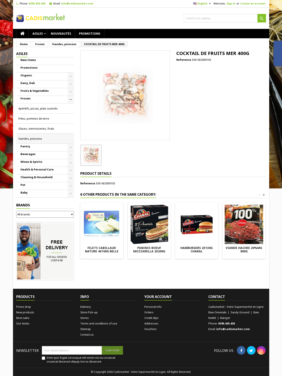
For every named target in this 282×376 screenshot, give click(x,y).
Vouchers (150, 329)
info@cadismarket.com (77, 3)
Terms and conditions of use (98, 323)
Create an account (253, 3)
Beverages (27, 154)
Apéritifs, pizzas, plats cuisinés (38, 108)
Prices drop (23, 307)
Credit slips (151, 318)
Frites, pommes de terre (33, 118)
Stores (84, 318)
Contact (216, 296)
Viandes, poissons (30, 139)
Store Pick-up (89, 312)
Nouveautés (61, 33)
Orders (148, 312)
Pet (22, 185)
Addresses (151, 323)
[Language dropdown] (202, 3)
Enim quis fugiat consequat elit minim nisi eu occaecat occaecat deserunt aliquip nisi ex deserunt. (81, 359)
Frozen (25, 98)
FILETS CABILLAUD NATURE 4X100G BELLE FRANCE (101, 251)
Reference (183, 60)
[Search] (225, 18)
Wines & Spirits (31, 162)
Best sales (22, 318)
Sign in (230, 3)
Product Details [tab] (95, 173)
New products (25, 312)
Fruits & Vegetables (34, 91)
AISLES (37, 33)
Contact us (87, 334)
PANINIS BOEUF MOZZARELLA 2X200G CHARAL (149, 251)
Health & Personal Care (37, 169)
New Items (28, 60)
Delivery (85, 307)
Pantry (25, 146)
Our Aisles (22, 323)
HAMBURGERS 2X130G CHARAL (196, 249)
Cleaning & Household (36, 177)
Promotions (89, 33)
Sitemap (85, 329)
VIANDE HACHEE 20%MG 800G (244, 249)
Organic (26, 75)
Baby (24, 192)
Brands (23, 205)
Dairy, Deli (27, 83)
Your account (158, 296)
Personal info (153, 307)
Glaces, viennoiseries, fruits (36, 128)
